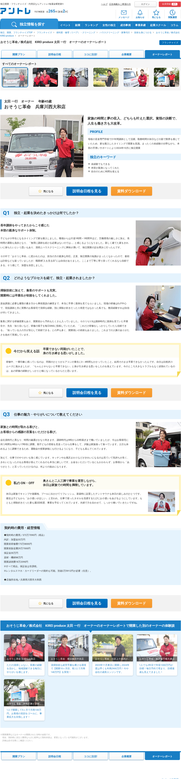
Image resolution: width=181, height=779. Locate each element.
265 (51, 11)
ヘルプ (104, 4)
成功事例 (125, 25)
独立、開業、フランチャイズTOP (16, 32)
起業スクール (158, 25)
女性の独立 (109, 25)
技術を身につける (143, 32)
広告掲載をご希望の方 (120, 4)
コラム (174, 25)
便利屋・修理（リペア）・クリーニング (75, 32)
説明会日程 (54, 54)
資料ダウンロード (131, 191)
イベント (65, 25)
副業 (77, 25)
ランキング (91, 25)
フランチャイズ (44, 32)
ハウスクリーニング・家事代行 (115, 32)
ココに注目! (90, 54)
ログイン (145, 4)
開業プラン (18, 54)
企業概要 (126, 54)
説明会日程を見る (87, 191)
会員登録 (169, 4)
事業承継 (140, 25)
